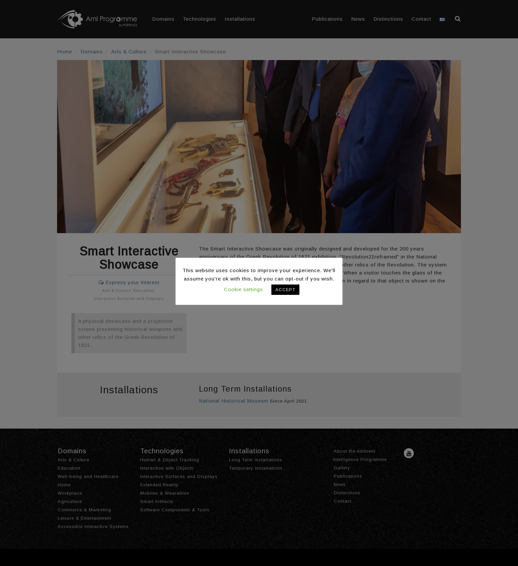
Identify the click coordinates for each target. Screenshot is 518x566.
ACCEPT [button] (285, 289)
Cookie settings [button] (243, 289)
